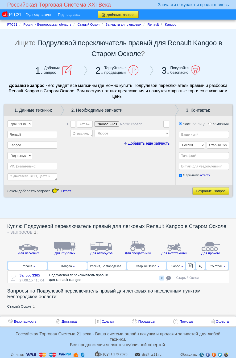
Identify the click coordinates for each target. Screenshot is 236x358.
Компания (218, 124)
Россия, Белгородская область (108, 266)
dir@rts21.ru (151, 354)
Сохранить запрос (210, 191)
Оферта (222, 321)
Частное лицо (192, 124)
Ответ (66, 191)
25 (218, 266)
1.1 (105, 354)
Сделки (108, 321)
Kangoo (68, 266)
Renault (28, 266)
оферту (205, 175)
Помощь (186, 321)
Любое (177, 266)
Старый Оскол (148, 266)
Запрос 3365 (29, 275)
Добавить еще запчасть (147, 143)
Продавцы (146, 321)
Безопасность (25, 321)
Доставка (69, 321)
